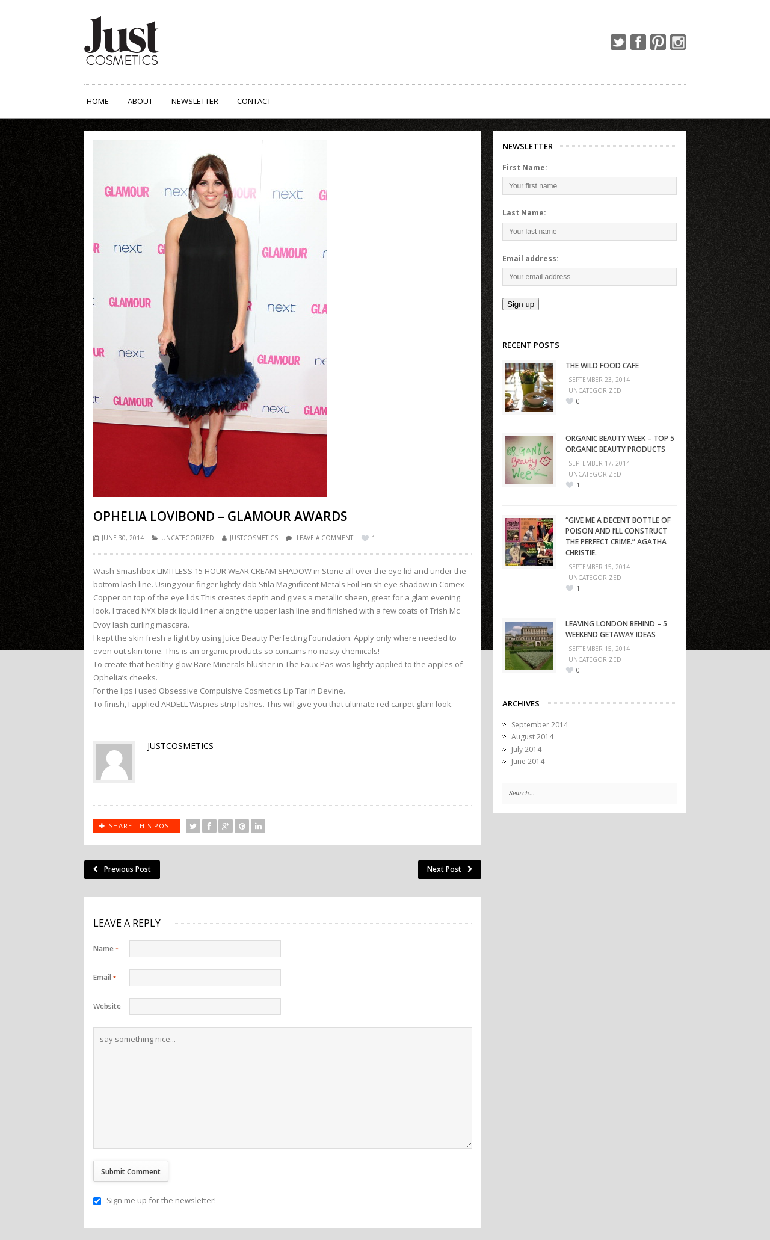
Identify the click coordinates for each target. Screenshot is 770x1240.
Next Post (449, 869)
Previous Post (122, 869)
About (140, 101)
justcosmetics (254, 538)
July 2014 (526, 749)
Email (104, 977)
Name (106, 948)
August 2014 (532, 737)
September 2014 (539, 725)
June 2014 (527, 761)
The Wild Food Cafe (602, 365)
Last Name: (524, 213)
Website (107, 1006)
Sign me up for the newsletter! (154, 1200)
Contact (254, 101)
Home (98, 101)
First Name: (524, 167)
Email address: (530, 258)
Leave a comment (325, 538)
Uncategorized (187, 538)
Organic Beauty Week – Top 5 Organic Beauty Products (619, 443)
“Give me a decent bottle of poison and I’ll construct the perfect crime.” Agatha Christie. (618, 536)
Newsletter (194, 101)
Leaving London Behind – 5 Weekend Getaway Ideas (616, 629)
